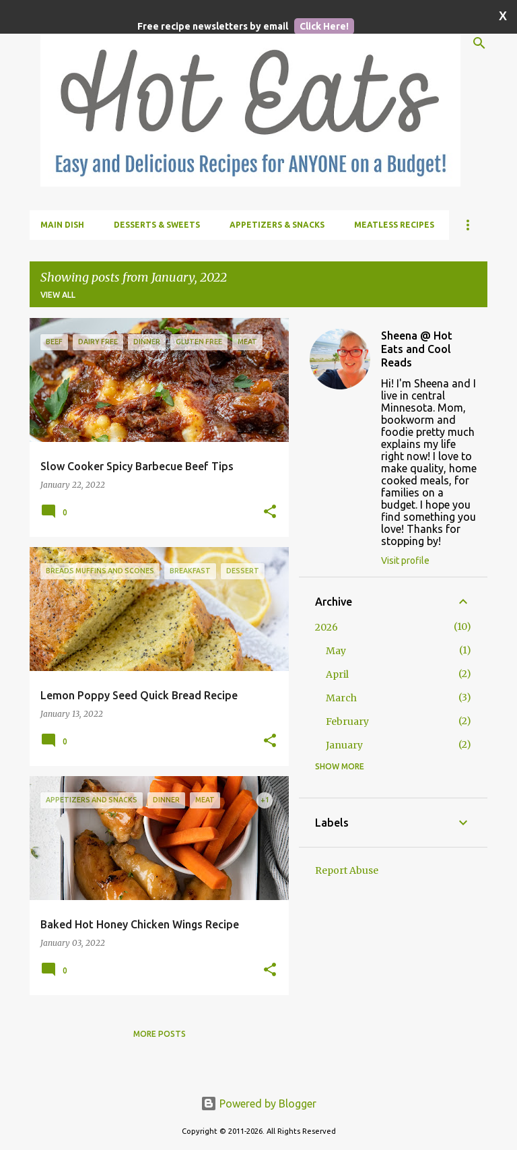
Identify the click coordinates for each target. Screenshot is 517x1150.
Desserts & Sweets (157, 224)
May (336, 651)
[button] (270, 512)
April (337, 674)
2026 (326, 627)
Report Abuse (346, 870)
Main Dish (62, 224)
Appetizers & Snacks (277, 224)
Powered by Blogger (258, 1103)
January (344, 745)
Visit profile (405, 560)
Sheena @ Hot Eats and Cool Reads (416, 349)
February (347, 721)
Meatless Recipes (394, 224)
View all (57, 294)
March (341, 698)
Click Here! (324, 26)
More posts (159, 1033)
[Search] (479, 43)
